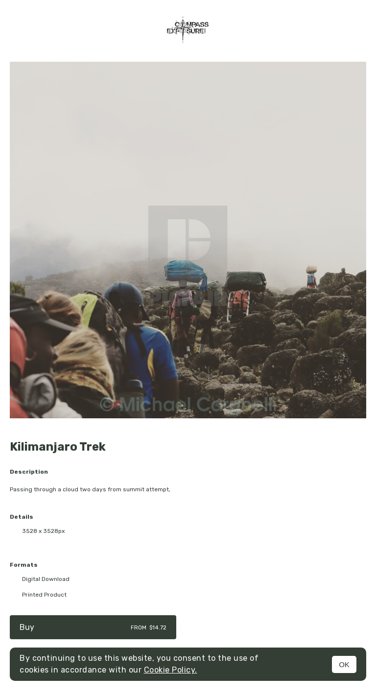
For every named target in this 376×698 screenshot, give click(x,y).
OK (344, 664)
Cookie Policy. (170, 669)
